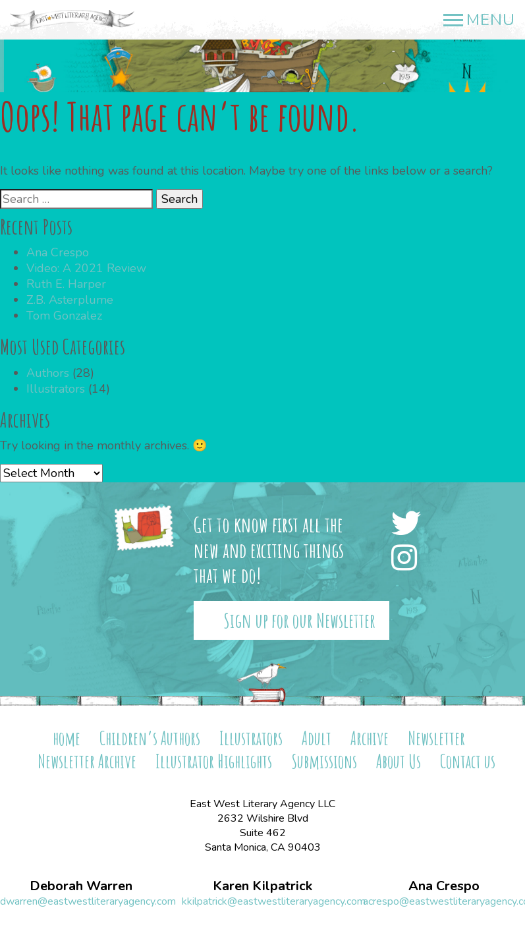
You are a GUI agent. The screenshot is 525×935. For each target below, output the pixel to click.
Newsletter (436, 738)
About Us (398, 761)
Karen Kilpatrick (262, 886)
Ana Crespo (57, 252)
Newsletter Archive (87, 761)
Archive (369, 738)
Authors (47, 373)
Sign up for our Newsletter (299, 620)
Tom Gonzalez (64, 316)
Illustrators (55, 389)
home (66, 738)
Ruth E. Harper (66, 284)
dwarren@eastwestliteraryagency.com (88, 901)
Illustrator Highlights (213, 761)
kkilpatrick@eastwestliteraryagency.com (274, 901)
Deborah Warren (81, 886)
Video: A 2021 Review (86, 268)
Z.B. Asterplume (69, 300)
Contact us (467, 761)
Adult (316, 738)
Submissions (324, 761)
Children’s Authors (149, 738)
